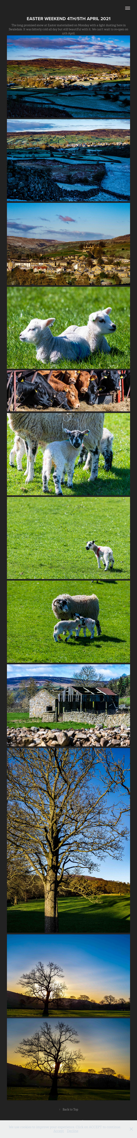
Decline (72, 1131)
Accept (58, 1131)
